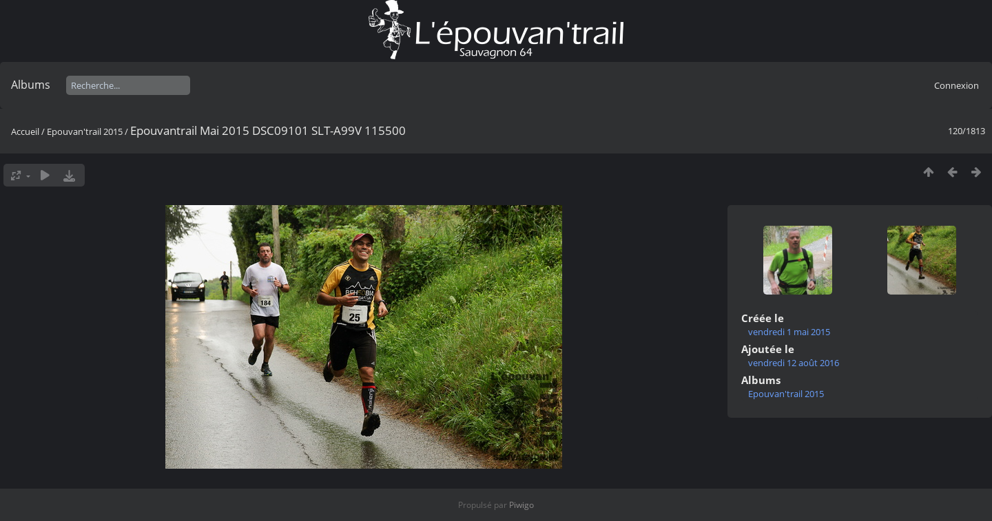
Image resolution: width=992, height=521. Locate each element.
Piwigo (521, 505)
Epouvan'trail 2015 (85, 131)
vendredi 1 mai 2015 (789, 332)
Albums (30, 84)
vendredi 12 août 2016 (793, 363)
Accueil (25, 131)
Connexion (956, 85)
